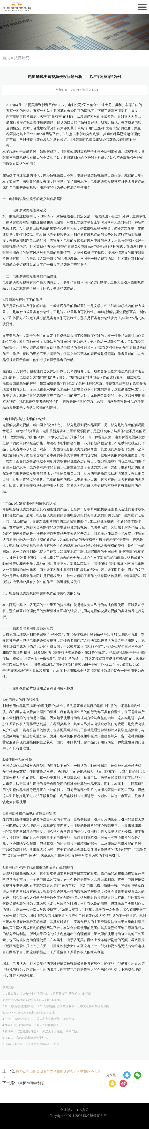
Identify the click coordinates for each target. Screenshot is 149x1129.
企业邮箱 (67, 1110)
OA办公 (83, 1110)
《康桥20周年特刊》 (31, 1083)
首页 (6, 58)
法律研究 (22, 58)
